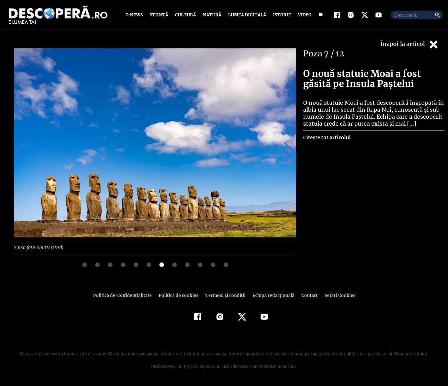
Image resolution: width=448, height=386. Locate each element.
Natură (211, 14)
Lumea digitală (246, 14)
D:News (135, 14)
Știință (159, 14)
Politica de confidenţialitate (125, 295)
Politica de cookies (179, 295)
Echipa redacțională (271, 295)
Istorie (281, 14)
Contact (307, 295)
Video (303, 14)
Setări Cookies (336, 295)
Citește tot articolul (326, 137)
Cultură (185, 14)
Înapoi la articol (410, 44)
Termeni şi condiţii (224, 295)
